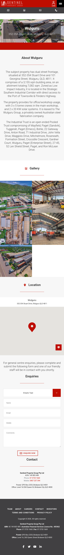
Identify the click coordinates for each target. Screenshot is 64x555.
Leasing (40, 10)
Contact (39, 503)
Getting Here (8, 10)
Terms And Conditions (23, 507)
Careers (28, 503)
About (18, 503)
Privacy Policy (44, 507)
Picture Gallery (24, 10)
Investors (51, 503)
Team (9, 503)
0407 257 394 (35, 475)
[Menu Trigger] (60, 3)
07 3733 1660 (56, 10)
